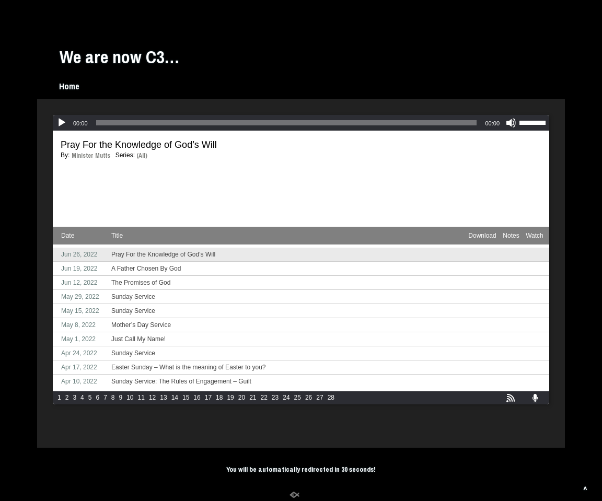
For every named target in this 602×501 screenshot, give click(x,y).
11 (141, 397)
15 (185, 397)
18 (219, 397)
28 (331, 397)
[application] (301, 123)
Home (69, 86)
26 (308, 397)
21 (252, 397)
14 (174, 397)
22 (264, 397)
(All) (141, 156)
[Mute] (511, 123)
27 (319, 397)
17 (208, 397)
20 (241, 397)
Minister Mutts (91, 156)
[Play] (61, 123)
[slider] (286, 122)
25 (297, 397)
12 (152, 397)
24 (286, 397)
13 (163, 397)
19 (230, 397)
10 (129, 397)
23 (275, 397)
